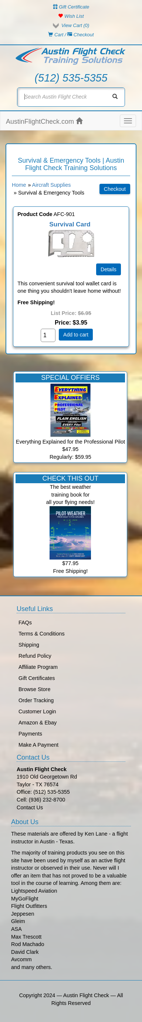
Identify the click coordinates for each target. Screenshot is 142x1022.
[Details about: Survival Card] (108, 269)
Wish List (71, 16)
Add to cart (75, 335)
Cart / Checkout (71, 34)
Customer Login (37, 711)
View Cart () (75, 25)
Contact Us (30, 807)
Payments (30, 734)
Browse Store (34, 689)
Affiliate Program (38, 667)
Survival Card (69, 224)
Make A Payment (38, 745)
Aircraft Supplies (51, 185)
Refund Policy (34, 656)
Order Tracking (36, 700)
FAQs (25, 623)
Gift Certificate (71, 7)
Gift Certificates (36, 678)
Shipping (28, 645)
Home (19, 185)
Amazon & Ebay (37, 723)
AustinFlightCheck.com (44, 121)
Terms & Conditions (41, 634)
